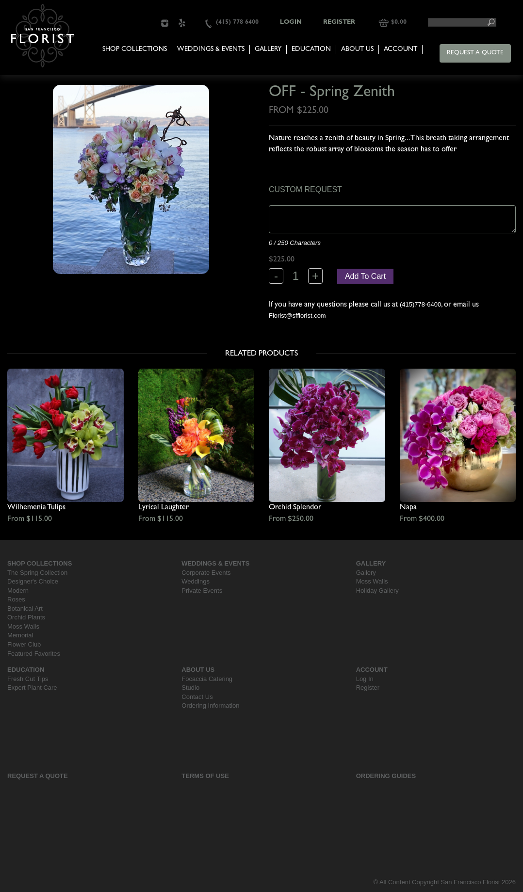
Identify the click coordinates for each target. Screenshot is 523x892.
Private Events (201, 590)
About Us (357, 49)
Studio (190, 687)
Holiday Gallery (377, 590)
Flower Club (24, 644)
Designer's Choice (32, 581)
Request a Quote (475, 53)
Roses (16, 599)
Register (339, 22)
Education (311, 49)
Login (291, 22)
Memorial (20, 635)
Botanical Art (25, 608)
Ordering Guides (386, 775)
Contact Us (196, 696)
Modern (18, 590)
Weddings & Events (211, 49)
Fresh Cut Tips (28, 678)
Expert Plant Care (32, 687)
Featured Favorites (33, 653)
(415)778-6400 (420, 304)
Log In (365, 678)
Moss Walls (23, 626)
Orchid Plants (26, 617)
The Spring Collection (37, 572)
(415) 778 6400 (237, 22)
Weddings (195, 581)
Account (400, 49)
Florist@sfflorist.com (297, 315)
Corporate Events (205, 572)
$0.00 (399, 22)
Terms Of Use (205, 775)
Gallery (268, 49)
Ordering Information (210, 705)
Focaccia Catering (206, 678)
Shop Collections (134, 49)
